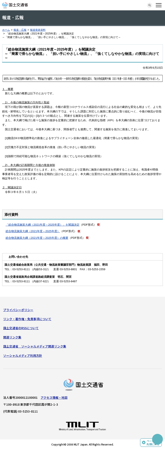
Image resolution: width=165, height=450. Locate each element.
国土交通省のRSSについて (21, 328)
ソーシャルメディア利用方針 (22, 355)
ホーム (6, 29)
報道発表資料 (38, 29)
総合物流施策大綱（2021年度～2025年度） (33, 231)
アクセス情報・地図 (54, 397)
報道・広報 (20, 29)
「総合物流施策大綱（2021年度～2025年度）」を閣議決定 (42, 224)
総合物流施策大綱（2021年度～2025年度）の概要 (37, 237)
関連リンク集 (12, 337)
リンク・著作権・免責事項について (27, 319)
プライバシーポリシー (18, 310)
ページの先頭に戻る (153, 442)
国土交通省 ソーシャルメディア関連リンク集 (34, 346)
